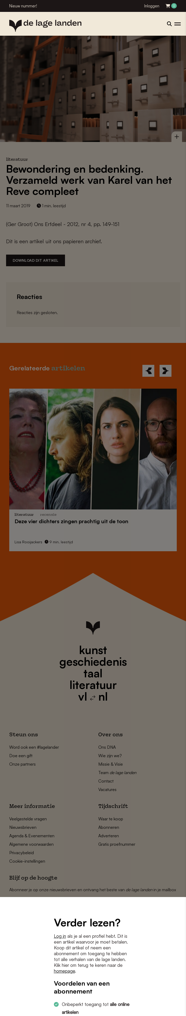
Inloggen (151, 5)
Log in (60, 936)
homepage (64, 971)
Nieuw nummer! (23, 5)
